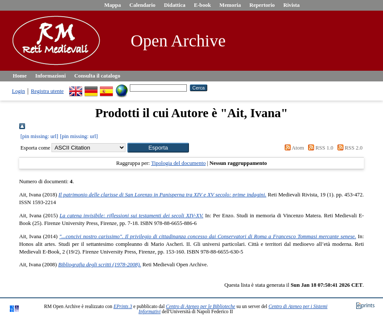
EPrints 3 (123, 306)
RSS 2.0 (348, 148)
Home (20, 76)
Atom (293, 148)
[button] (158, 148)
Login (18, 91)
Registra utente (47, 91)
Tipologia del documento (178, 163)
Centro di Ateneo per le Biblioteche (200, 306)
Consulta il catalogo (97, 76)
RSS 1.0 (320, 148)
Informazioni (50, 76)
